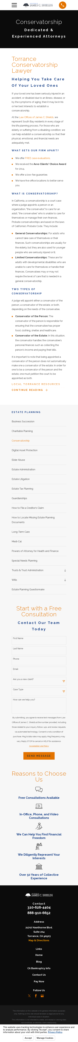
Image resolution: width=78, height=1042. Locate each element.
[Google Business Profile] (42, 996)
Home (39, 955)
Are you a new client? (23, 679)
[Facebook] (35, 996)
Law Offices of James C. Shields (36, 117)
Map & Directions (39, 940)
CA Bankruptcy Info (38, 968)
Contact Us (39, 975)
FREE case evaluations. (37, 158)
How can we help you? (24, 700)
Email (15, 669)
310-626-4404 (39, 907)
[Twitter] (29, 996)
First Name (18, 638)
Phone (16, 659)
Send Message (39, 756)
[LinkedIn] (48, 996)
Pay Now (39, 981)
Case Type (18, 690)
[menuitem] (39, 422)
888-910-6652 (38, 913)
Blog (39, 961)
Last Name (18, 649)
